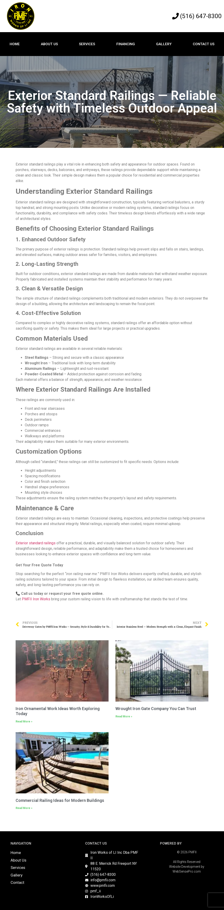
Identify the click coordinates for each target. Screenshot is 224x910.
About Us (49, 44)
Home (15, 44)
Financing (125, 44)
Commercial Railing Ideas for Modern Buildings (60, 800)
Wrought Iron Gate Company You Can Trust (155, 708)
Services (87, 44)
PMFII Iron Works (36, 599)
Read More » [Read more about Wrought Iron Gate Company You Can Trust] (123, 716)
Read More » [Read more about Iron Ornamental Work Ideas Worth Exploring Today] (24, 721)
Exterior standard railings (36, 543)
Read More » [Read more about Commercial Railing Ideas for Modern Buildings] (24, 808)
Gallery (164, 44)
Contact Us (203, 44)
